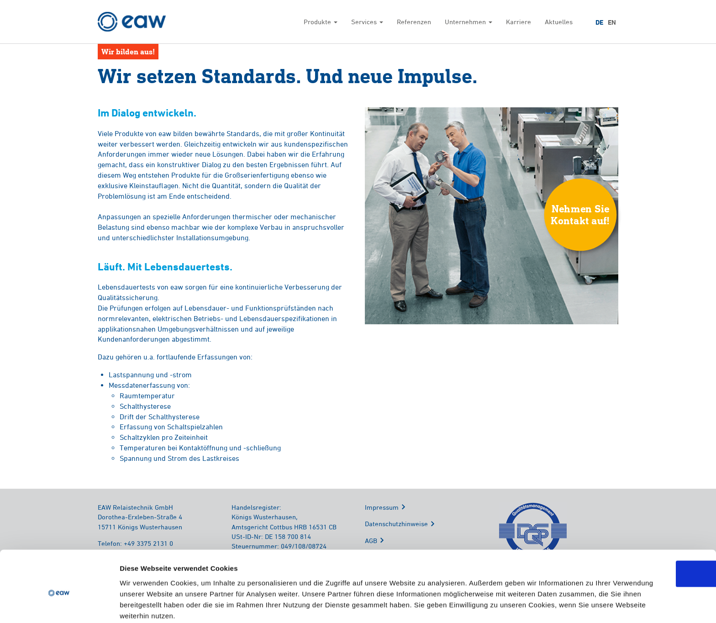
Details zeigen (486, 605)
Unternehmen (468, 22)
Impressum (382, 508)
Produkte (320, 22)
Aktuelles (559, 22)
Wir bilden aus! (128, 51)
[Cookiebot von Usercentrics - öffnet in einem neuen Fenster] (59, 605)
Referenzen (414, 22)
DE (599, 22)
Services (367, 22)
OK (640, 533)
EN (612, 22)
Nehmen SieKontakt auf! (580, 215)
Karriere (518, 22)
